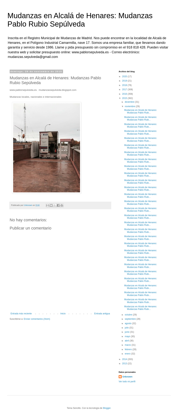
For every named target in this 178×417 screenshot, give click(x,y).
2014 (125, 359)
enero (128, 353)
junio (127, 332)
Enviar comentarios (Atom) (37, 319)
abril (127, 340)
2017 (125, 89)
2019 (125, 80)
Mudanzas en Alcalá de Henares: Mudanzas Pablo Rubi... (140, 111)
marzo (128, 345)
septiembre (130, 319)
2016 (125, 94)
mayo (128, 336)
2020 (125, 76)
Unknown (127, 376)
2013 (125, 363)
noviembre (130, 106)
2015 (125, 98)
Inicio (63, 313)
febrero (128, 349)
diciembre (130, 102)
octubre (129, 314)
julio (127, 327)
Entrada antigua (102, 313)
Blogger (107, 408)
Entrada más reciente (21, 313)
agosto (128, 323)
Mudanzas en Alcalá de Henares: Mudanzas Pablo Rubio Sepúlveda (80, 20)
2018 (125, 85)
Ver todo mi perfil (127, 381)
